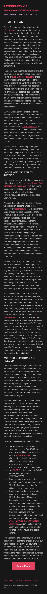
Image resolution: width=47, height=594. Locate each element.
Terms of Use (18, 580)
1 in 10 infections (29, 127)
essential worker (22, 209)
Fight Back (36, 580)
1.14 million (9, 30)
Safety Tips (34, 14)
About (5, 580)
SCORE (16, 470)
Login (6, 14)
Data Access (27, 580)
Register (12, 14)
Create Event (23, 14)
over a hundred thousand (23, 77)
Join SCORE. (16, 588)
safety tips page (23, 455)
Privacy (11, 580)
